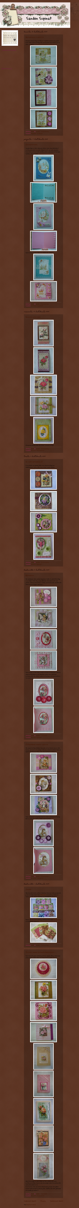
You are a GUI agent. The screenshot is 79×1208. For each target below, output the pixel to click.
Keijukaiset (33, 133)
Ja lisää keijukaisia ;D (34, 461)
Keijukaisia (30, 575)
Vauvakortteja (31, 144)
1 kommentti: (44, 735)
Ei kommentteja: (45, 131)
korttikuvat (39, 133)
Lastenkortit (40, 878)
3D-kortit (33, 450)
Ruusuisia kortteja (33, 317)
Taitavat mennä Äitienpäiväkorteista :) (40, 952)
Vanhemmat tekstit (56, 1201)
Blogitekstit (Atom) (31, 1205)
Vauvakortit (40, 306)
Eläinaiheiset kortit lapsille (37, 744)
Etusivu (43, 1201)
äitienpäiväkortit (40, 450)
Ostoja (28, 889)
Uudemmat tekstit (30, 1201)
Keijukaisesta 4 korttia (35, 37)
